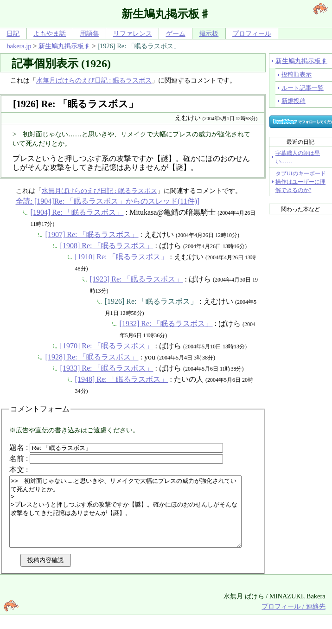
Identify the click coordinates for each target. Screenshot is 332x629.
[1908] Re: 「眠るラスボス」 (106, 246)
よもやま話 (49, 33)
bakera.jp (18, 46)
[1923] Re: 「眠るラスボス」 (136, 279)
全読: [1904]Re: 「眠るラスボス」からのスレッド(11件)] (108, 201)
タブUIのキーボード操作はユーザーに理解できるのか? (300, 181)
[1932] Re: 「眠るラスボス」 (166, 323)
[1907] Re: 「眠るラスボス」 (92, 234)
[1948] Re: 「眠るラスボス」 (121, 379)
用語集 (89, 33)
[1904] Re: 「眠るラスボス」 (77, 212)
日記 (12, 33)
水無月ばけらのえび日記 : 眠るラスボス (94, 80)
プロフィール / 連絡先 (293, 620)
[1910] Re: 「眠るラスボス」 (121, 257)
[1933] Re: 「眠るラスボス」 (106, 368)
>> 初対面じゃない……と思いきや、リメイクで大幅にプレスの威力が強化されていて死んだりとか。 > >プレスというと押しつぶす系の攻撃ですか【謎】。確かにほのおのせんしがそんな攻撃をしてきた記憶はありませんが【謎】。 (139, 518)
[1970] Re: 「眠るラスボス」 (106, 346)
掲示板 (208, 33)
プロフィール (251, 33)
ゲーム (175, 33)
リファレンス (132, 33)
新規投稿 (293, 100)
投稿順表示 (296, 74)
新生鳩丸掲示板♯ (64, 46)
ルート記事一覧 (302, 87)
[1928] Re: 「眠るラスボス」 (92, 357)
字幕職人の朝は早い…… (297, 157)
